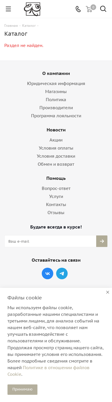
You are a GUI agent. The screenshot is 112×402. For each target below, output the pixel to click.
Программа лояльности (56, 115)
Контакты (56, 204)
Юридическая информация (56, 83)
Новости (56, 130)
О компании (56, 73)
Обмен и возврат (56, 164)
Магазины (56, 91)
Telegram (62, 273)
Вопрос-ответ (56, 188)
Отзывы (56, 212)
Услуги (56, 196)
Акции (56, 140)
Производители (56, 107)
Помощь (56, 178)
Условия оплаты (56, 148)
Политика (56, 99)
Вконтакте (47, 273)
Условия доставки (56, 156)
